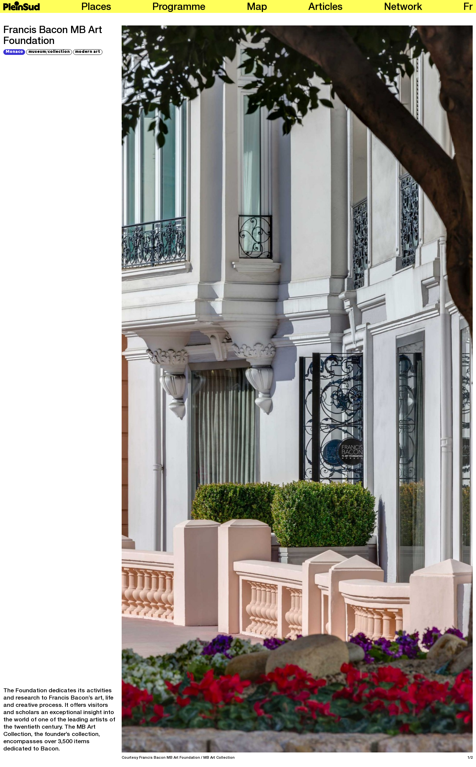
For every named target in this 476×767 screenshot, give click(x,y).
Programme (178, 8)
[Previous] (208, 388)
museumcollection (49, 52)
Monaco (14, 51)
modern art (87, 51)
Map (257, 8)
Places (96, 8)
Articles (325, 8)
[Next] (385, 388)
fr (468, 8)
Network (403, 8)
